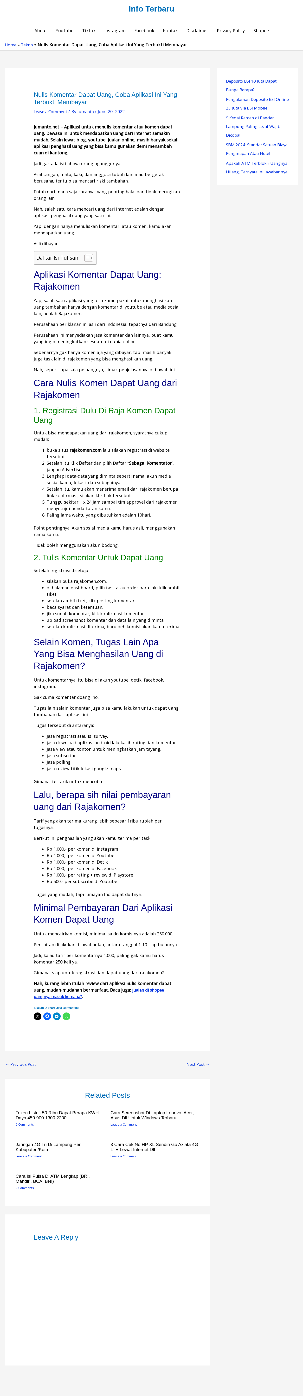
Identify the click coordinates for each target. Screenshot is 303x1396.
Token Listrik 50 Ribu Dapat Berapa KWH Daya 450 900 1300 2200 (60, 1116)
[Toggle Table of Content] (86, 259)
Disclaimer (197, 32)
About (40, 32)
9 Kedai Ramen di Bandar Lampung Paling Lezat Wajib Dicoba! (255, 127)
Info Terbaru (151, 9)
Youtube (64, 32)
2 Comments (26, 1188)
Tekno (28, 46)
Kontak (170, 32)
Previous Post (22, 1065)
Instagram (115, 32)
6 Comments (26, 1125)
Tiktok (89, 32)
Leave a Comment (52, 113)
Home (11, 46)
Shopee (261, 32)
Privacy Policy (231, 32)
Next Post (197, 1065)
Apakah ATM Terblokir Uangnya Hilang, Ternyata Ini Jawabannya (256, 172)
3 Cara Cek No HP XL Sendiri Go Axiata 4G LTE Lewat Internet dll (153, 1148)
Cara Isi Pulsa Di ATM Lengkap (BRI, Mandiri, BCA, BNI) (55, 1179)
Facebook (144, 32)
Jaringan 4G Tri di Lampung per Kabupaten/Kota (50, 1148)
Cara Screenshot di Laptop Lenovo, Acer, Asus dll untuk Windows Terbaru (154, 1116)
